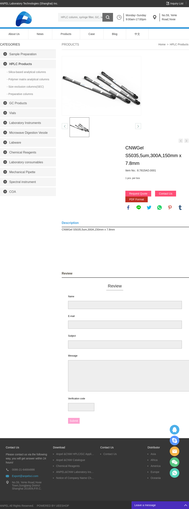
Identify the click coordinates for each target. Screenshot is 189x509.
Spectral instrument (22, 182)
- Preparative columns (20, 94)
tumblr (180, 207)
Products (66, 34)
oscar (174, 473)
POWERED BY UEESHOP (53, 505)
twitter (149, 207)
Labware (15, 142)
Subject (72, 336)
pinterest (170, 207)
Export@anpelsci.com (25, 476)
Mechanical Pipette (22, 172)
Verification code (76, 398)
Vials (12, 113)
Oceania (156, 477)
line (139, 207)
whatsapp (159, 207)
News (40, 34)
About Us (14, 34)
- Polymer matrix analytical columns (28, 79)
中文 (137, 34)
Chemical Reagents (22, 152)
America (155, 466)
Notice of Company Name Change (75, 477)
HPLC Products (20, 64)
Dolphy (174, 429)
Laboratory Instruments (25, 122)
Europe (155, 471)
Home (161, 44)
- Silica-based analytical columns (26, 72)
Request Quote (138, 193)
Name (71, 296)
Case (92, 34)
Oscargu (174, 440)
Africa (154, 460)
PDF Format (136, 199)
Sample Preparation (22, 54)
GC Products (18, 103)
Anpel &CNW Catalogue (70, 460)
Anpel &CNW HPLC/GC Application (75, 454)
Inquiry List (176, 3)
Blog (114, 34)
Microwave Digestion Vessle (28, 132)
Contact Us (165, 193)
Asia (153, 454)
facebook (128, 207)
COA (12, 191)
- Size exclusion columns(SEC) (25, 86)
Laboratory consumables (26, 162)
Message (73, 355)
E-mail (71, 316)
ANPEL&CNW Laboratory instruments (75, 471)
